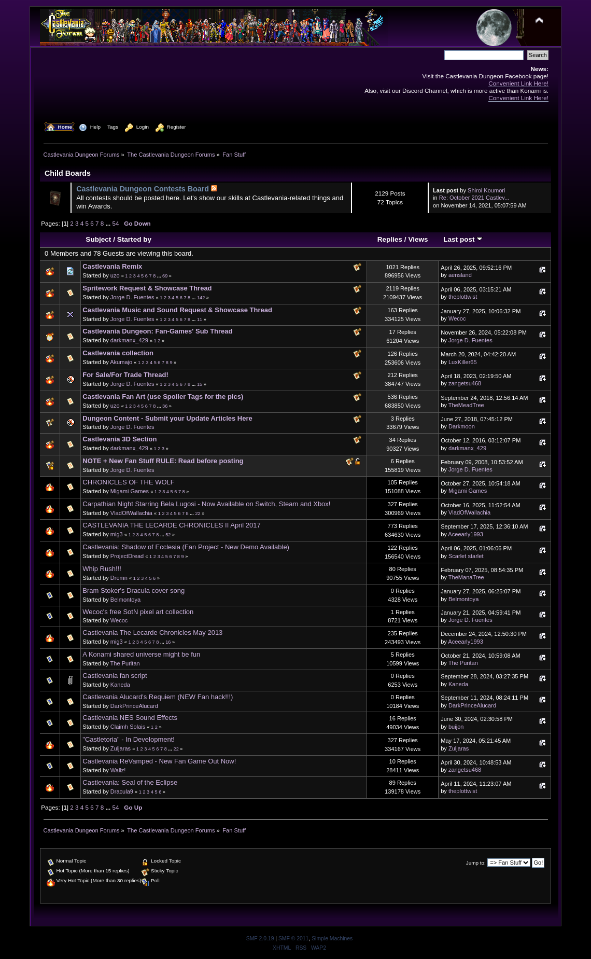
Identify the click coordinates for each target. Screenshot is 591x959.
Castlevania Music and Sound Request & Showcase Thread (177, 310)
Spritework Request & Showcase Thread (147, 288)
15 (199, 384)
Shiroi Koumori (486, 190)
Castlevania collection (117, 353)
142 (201, 297)
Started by (134, 239)
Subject (98, 239)
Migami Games (129, 491)
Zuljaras (120, 748)
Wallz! (118, 770)
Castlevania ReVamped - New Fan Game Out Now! (159, 761)
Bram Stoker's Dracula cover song (133, 590)
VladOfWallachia (131, 513)
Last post (463, 239)
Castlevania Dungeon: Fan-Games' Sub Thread (157, 331)
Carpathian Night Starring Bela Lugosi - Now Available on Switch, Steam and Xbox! (206, 504)
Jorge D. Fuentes (132, 297)
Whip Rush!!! (101, 569)
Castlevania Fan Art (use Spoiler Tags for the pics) (162, 396)
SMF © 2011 (293, 938)
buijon (455, 727)
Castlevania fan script (114, 675)
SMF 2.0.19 (260, 938)
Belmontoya (125, 599)
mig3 (116, 534)
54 (115, 223)
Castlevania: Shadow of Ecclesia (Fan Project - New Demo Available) (185, 547)
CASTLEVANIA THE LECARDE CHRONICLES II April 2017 (171, 525)
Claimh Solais (128, 727)
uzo (115, 275)
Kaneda (120, 685)
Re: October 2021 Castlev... (474, 197)
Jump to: (476, 863)
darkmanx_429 (129, 340)
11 (199, 319)
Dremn (119, 578)
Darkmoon (461, 426)
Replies (389, 239)
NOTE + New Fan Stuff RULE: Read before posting (162, 461)
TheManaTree (466, 577)
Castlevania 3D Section (119, 439)
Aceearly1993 (465, 534)
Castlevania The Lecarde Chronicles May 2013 (152, 632)
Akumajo (121, 362)
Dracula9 (121, 791)
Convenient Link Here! (518, 83)
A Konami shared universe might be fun (141, 654)
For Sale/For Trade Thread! (125, 375)
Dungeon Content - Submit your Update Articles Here (167, 418)
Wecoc (457, 318)
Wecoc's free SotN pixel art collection (137, 612)
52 (168, 534)
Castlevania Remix (112, 266)
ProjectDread (127, 556)
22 (197, 513)
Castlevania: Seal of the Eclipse (129, 782)
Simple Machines (332, 938)
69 (164, 276)
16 (168, 642)
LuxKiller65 (462, 362)
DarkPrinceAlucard (134, 706)
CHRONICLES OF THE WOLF (128, 482)
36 (164, 406)
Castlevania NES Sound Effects (129, 717)
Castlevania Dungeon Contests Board (142, 189)
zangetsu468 (464, 383)
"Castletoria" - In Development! (128, 739)
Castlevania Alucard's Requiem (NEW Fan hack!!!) (157, 697)
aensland (460, 275)
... (109, 223)
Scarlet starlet (466, 556)
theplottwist (462, 297)
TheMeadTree (466, 405)
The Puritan (125, 663)
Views (418, 239)
